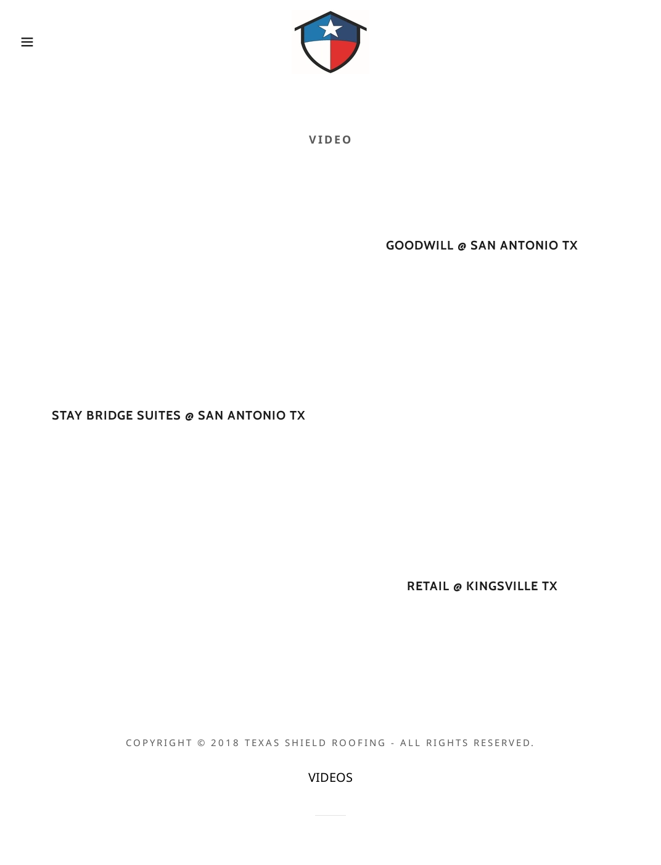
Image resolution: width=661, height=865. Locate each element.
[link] (330, 40)
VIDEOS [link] (330, 777)
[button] (33, 42)
